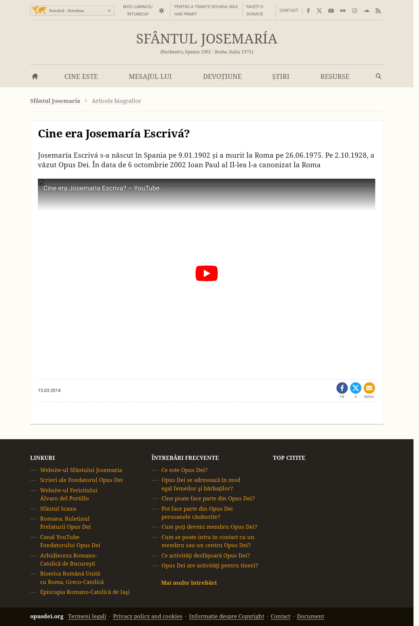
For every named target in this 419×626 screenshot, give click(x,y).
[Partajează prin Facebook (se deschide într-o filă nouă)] (342, 390)
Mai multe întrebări (189, 583)
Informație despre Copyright (226, 616)
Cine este (81, 76)
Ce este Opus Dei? (184, 470)
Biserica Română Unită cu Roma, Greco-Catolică (72, 578)
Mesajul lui (150, 76)
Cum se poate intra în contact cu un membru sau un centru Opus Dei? (208, 541)
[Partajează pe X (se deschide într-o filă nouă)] (356, 390)
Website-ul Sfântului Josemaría (81, 470)
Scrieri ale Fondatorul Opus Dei (81, 480)
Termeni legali (87, 616)
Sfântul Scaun (58, 509)
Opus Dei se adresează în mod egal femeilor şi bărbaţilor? (200, 484)
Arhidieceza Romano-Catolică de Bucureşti (68, 559)
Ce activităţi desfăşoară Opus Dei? (205, 555)
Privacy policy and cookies (147, 616)
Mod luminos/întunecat (138, 10)
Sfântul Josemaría (206, 39)
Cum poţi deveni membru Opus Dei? (209, 527)
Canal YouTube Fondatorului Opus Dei (70, 541)
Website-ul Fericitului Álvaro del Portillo (68, 494)
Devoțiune (222, 76)
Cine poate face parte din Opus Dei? (208, 498)
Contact (289, 10)
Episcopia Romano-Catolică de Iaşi (85, 592)
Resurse (334, 76)
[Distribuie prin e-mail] (369, 390)
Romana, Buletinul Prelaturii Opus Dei (65, 522)
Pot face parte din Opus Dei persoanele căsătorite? (197, 513)
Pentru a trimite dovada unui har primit (206, 10)
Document (310, 616)
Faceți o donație (254, 10)
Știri (281, 76)
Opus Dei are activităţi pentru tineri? (209, 565)
